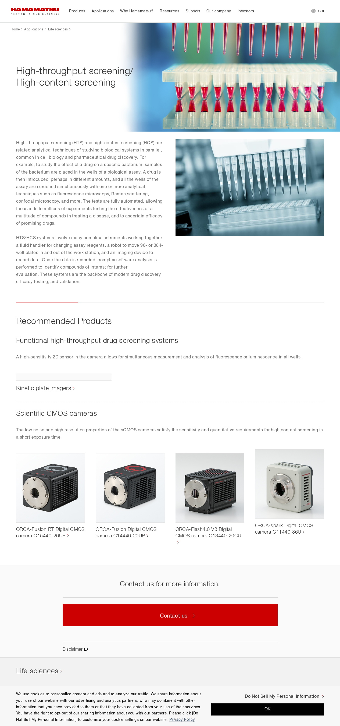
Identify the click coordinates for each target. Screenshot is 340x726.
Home (15, 29)
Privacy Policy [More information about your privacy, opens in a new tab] (182, 720)
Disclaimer (73, 649)
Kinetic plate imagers (43, 389)
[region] (170, 706)
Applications (33, 29)
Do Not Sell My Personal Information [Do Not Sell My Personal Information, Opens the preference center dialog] (282, 697)
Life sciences (58, 29)
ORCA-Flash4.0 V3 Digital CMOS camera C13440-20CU (208, 532)
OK (267, 709)
